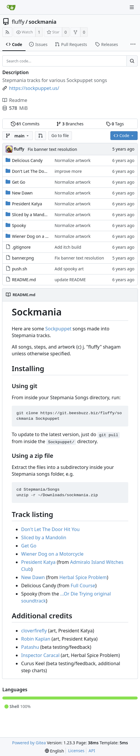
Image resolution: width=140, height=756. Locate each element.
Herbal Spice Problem (83, 577)
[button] (40, 135)
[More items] (133, 44)
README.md (24, 279)
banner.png (23, 258)
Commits (25, 124)
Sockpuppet (58, 328)
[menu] (54, 751)
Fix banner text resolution (52, 149)
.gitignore (21, 247)
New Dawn (22, 193)
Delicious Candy (27, 160)
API (92, 750)
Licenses (76, 750)
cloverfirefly (34, 630)
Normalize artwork (73, 160)
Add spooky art (69, 269)
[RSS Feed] (7, 32)
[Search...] (132, 60)
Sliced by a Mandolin (32, 214)
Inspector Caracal (40, 655)
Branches (69, 124)
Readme (14, 100)
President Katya (27, 204)
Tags (115, 124)
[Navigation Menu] (131, 7)
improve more (68, 171)
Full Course (83, 585)
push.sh (19, 269)
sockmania (43, 22)
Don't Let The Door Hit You (37, 171)
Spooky (19, 225)
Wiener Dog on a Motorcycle (39, 236)
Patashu (30, 647)
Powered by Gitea (29, 742)
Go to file (60, 135)
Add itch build (68, 247)
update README (70, 279)
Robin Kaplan (35, 639)
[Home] (11, 7)
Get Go (18, 182)
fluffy (18, 22)
